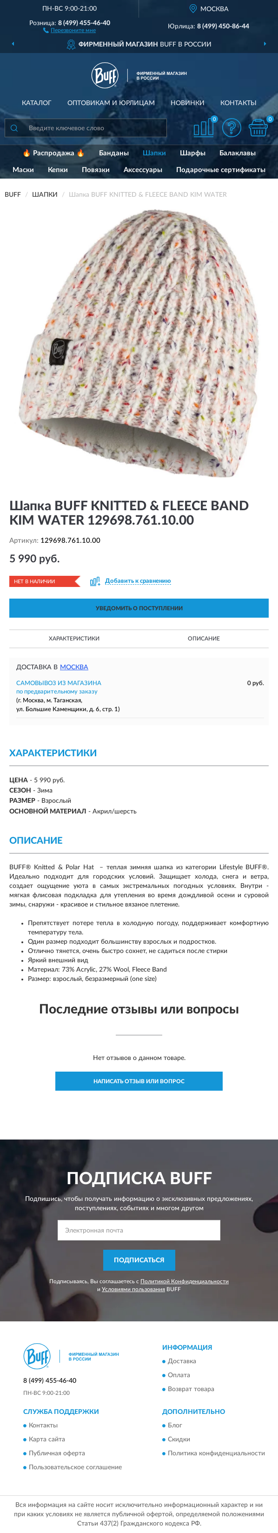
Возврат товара (191, 1389)
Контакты (238, 103)
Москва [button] (74, 667)
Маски (23, 170)
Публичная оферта (57, 1453)
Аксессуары (143, 170)
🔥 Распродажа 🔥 (53, 153)
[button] (69, 30)
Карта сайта (47, 1439)
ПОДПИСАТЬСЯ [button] (139, 1260)
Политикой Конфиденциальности (184, 1281)
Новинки (188, 103)
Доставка (182, 1361)
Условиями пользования (133, 1289)
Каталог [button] (37, 103)
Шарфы (192, 153)
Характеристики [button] (74, 638)
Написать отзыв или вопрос (139, 1081)
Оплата (179, 1375)
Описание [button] (204, 638)
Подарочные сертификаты (220, 170)
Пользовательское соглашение (75, 1467)
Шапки (154, 153)
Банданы (114, 153)
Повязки (96, 170)
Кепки (58, 170)
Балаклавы (237, 153)
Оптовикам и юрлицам (111, 103)
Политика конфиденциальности (216, 1453)
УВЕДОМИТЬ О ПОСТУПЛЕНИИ (139, 608)
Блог (175, 1425)
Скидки (179, 1439)
